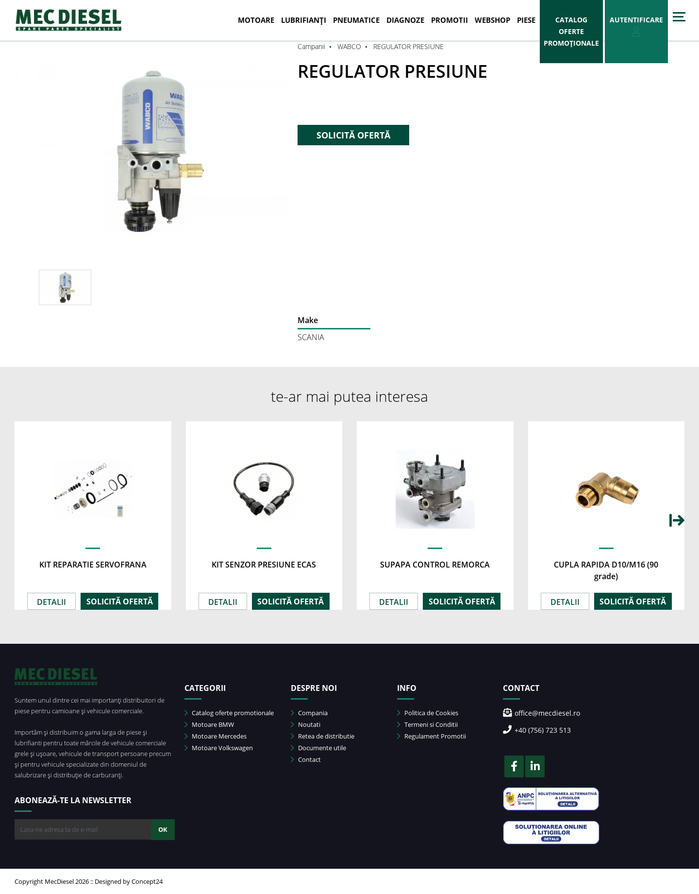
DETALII (51, 602)
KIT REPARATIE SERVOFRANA (93, 564)
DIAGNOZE (405, 20)
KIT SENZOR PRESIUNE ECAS (264, 564)
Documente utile (318, 747)
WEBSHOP (492, 20)
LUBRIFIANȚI (303, 20)
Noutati (305, 724)
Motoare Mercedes (215, 736)
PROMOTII (449, 20)
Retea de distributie (322, 736)
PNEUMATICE (356, 20)
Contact (306, 759)
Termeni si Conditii (427, 724)
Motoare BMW (209, 724)
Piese (526, 20)
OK (162, 829)
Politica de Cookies (427, 712)
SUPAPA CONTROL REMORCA (435, 564)
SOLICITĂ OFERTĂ (353, 135)
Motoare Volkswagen (218, 747)
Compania (309, 712)
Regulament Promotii (431, 736)
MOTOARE (256, 20)
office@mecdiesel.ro (541, 713)
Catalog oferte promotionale (229, 712)
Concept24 (147, 881)
